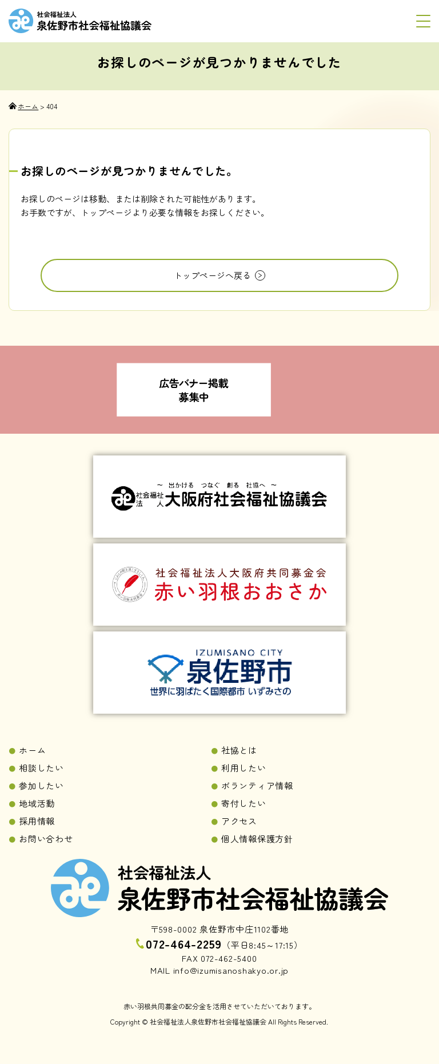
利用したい (243, 768)
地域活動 (37, 803)
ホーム (32, 750)
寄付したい (243, 803)
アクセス (239, 821)
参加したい (41, 785)
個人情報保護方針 (257, 839)
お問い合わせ (46, 839)
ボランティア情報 (257, 785)
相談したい (41, 768)
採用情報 (37, 821)
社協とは (239, 750)
